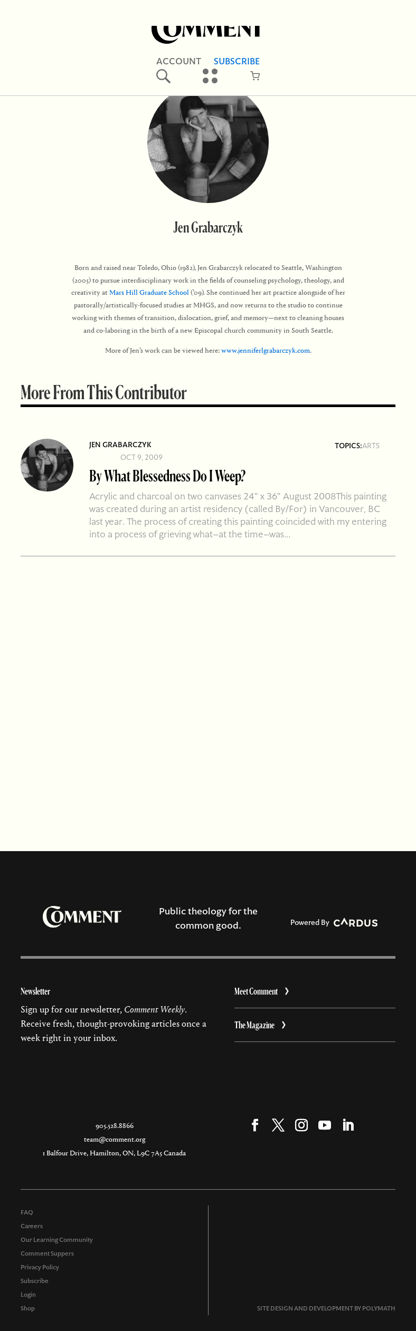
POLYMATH (378, 1308)
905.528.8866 (115, 1125)
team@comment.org (114, 1139)
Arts (371, 445)
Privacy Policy (40, 1267)
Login (28, 1294)
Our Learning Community (57, 1239)
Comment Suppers (47, 1253)
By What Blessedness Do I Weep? (167, 475)
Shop (28, 1308)
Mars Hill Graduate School (149, 292)
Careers (32, 1226)
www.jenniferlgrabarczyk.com (265, 350)
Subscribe (35, 1281)
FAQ (27, 1212)
